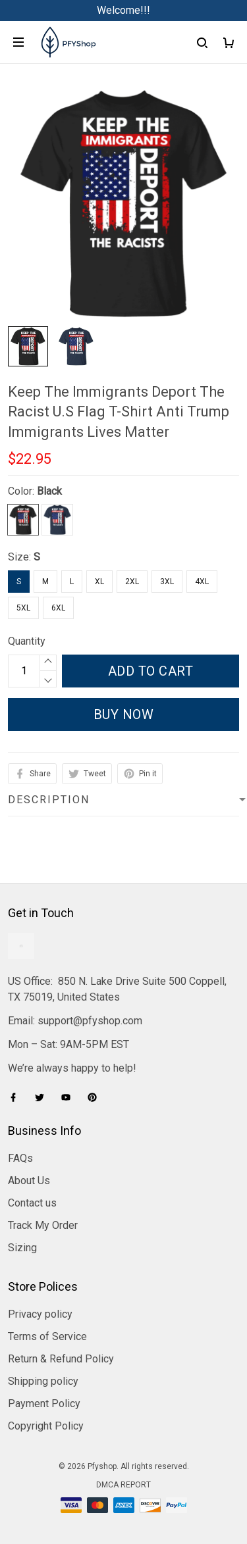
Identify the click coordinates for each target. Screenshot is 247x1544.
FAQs (20, 1158)
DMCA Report (123, 1484)
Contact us (32, 1203)
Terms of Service (47, 1336)
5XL (23, 607)
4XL (202, 581)
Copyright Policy (46, 1426)
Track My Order (43, 1225)
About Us (29, 1180)
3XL (167, 581)
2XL (132, 581)
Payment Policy (44, 1403)
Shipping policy (43, 1381)
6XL (58, 607)
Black (49, 491)
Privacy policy (40, 1314)
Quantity (26, 641)
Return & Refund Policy (61, 1359)
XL (99, 581)
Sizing (22, 1247)
